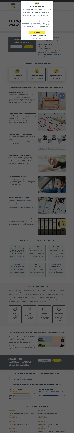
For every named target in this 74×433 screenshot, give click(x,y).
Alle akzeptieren (37, 32)
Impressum (40, 38)
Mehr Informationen (42, 35)
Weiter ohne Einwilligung (32, 35)
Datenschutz (34, 38)
